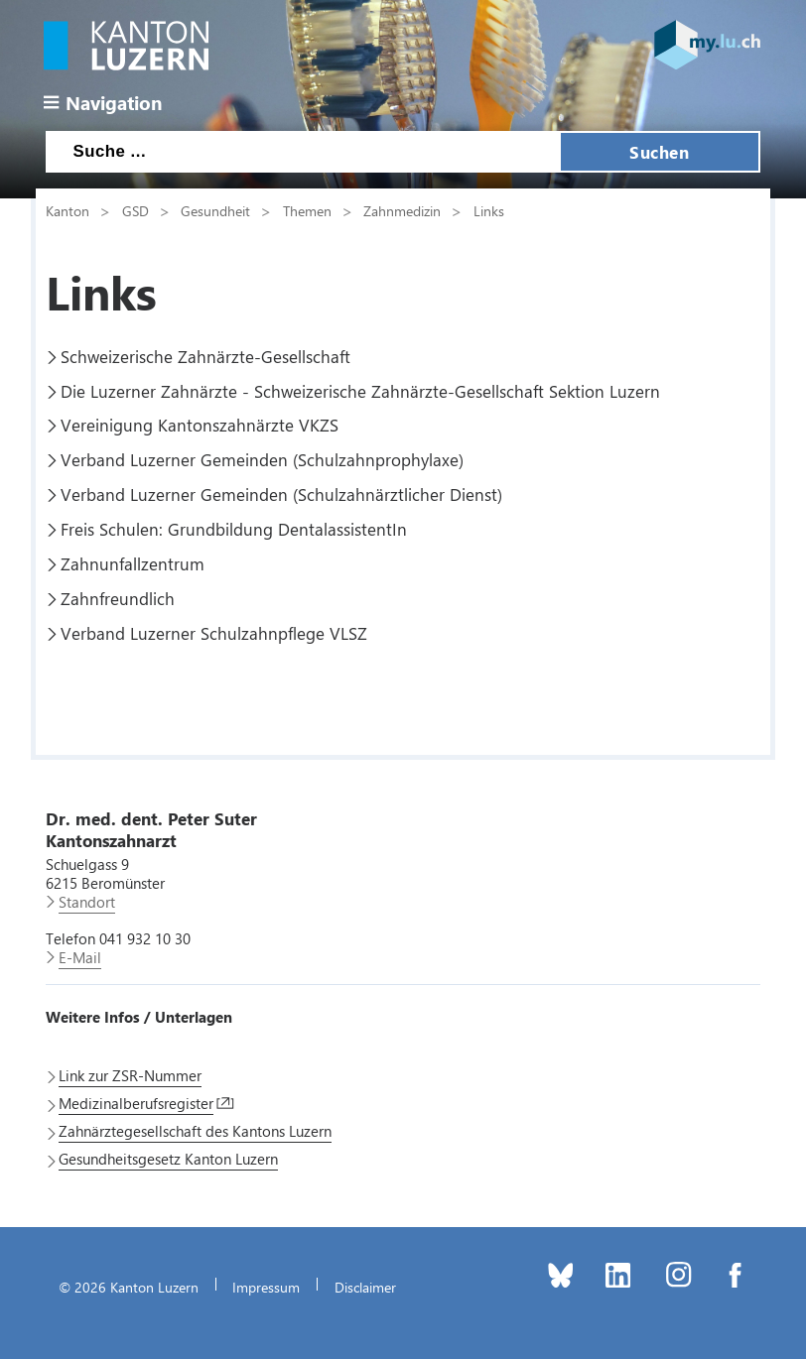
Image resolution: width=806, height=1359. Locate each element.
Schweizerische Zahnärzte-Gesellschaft (205, 356)
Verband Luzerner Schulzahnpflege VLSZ (214, 633)
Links (488, 210)
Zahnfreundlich (118, 598)
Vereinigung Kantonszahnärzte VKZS (199, 424)
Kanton (67, 210)
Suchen (659, 152)
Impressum (266, 1287)
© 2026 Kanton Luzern (129, 1287)
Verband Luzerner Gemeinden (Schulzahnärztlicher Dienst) (281, 494)
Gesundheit (215, 210)
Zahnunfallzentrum (132, 563)
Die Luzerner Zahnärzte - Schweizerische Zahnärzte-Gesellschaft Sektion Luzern (360, 391)
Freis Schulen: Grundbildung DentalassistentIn (234, 529)
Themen (307, 210)
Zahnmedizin (402, 210)
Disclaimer (365, 1287)
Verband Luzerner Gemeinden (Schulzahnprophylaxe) (262, 459)
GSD (135, 210)
